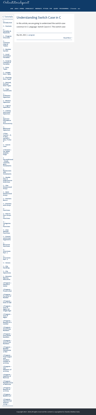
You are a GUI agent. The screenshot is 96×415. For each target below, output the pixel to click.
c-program (31, 35)
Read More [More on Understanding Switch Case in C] (67, 38)
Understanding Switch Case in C (39, 17)
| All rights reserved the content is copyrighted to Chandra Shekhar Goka (55, 412)
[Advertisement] (86, 52)
